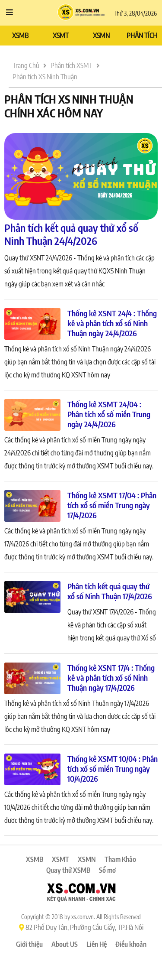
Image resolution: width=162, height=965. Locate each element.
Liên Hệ (96, 944)
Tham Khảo (120, 859)
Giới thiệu (29, 944)
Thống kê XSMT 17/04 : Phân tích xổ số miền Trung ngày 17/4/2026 (111, 505)
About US (64, 944)
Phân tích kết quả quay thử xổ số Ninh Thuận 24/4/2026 (71, 234)
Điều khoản (130, 944)
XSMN (101, 35)
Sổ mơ (107, 870)
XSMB (20, 35)
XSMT (61, 35)
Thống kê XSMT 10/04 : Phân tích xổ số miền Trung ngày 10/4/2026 (112, 768)
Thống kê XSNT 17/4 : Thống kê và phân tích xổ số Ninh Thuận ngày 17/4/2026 (111, 677)
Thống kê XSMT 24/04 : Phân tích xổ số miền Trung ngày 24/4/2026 (108, 414)
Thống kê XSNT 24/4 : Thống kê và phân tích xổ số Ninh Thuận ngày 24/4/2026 (112, 323)
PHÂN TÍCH (142, 35)
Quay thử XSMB (68, 870)
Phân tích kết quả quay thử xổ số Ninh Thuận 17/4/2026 (109, 591)
